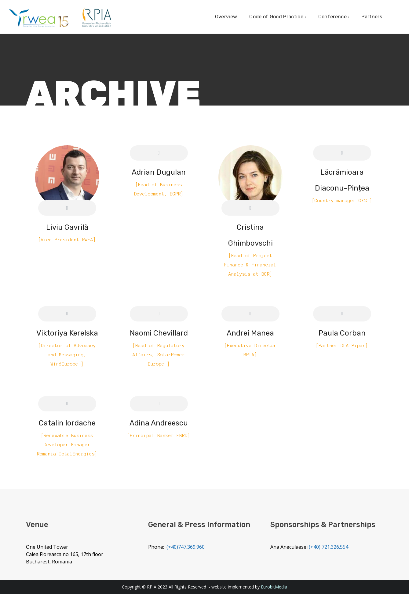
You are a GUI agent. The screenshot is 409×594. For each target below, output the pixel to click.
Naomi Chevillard (159, 333)
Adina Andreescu (159, 423)
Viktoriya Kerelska (67, 333)
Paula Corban (342, 333)
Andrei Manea (250, 333)
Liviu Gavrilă (67, 227)
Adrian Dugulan (159, 172)
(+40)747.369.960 (185, 547)
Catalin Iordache (67, 423)
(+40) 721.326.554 (328, 547)
